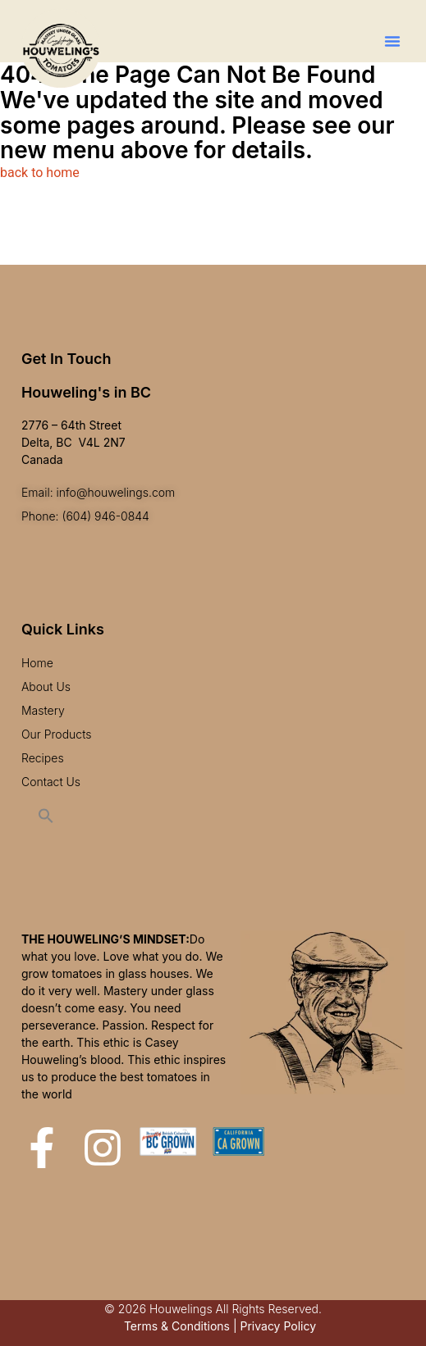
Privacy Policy (278, 1326)
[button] (392, 41)
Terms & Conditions (177, 1326)
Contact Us (50, 782)
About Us (46, 686)
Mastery (43, 710)
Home (37, 663)
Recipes (42, 758)
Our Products (56, 734)
